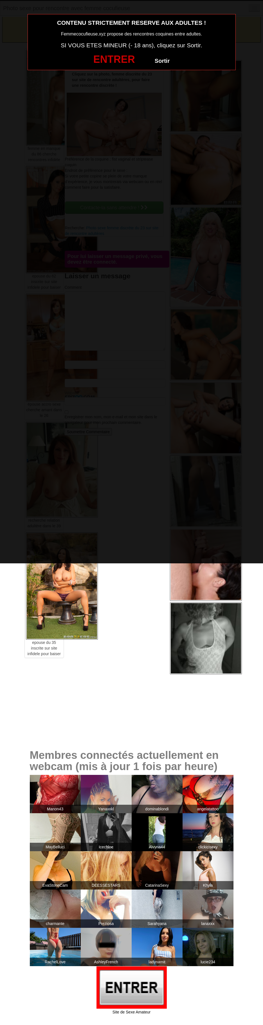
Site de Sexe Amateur (131, 1012)
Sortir (162, 61)
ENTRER (114, 59)
